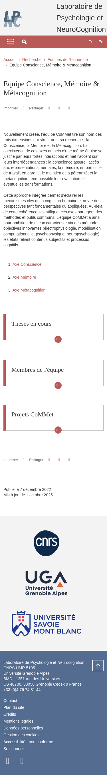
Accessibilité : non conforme (28, 741)
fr (90, 42)
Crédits (9, 714)
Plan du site (13, 707)
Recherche (32, 59)
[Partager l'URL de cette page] (69, 108)
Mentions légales (18, 721)
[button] (24, 42)
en (100, 42)
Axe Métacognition (29, 290)
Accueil (9, 59)
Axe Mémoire (24, 277)
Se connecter (15, 748)
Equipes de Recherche (67, 59)
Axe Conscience (27, 264)
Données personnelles (23, 728)
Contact (10, 700)
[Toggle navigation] (10, 42)
